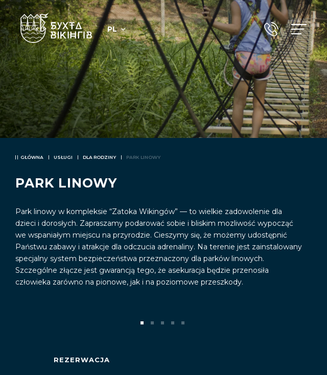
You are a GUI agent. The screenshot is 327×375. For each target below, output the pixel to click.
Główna (31, 157)
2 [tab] (153, 323)
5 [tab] (183, 323)
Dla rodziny (99, 157)
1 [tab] (143, 323)
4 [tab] (173, 323)
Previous (24, 323)
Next (302, 323)
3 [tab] (163, 323)
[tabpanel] (163, 187)
